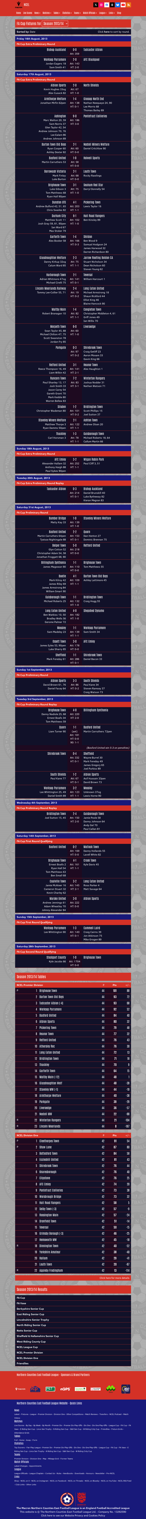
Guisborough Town (94, 433)
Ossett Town (59, 641)
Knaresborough (47, 1172)
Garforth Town (58, 236)
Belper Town (59, 545)
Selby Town (45, 1209)
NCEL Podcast (115, 1414)
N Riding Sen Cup (60, 1429)
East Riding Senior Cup (30, 1314)
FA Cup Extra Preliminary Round (36, 44)
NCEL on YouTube (108, 1480)
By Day (29, 1425)
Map (44, 1458)
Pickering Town (92, 202)
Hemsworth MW (48, 1239)
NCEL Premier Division (30, 985)
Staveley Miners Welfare (52, 420)
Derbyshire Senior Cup (30, 1308)
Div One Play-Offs (99, 1425)
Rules (59, 1473)
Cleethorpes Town (49, 1141)
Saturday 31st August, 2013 (34, 507)
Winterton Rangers (94, 378)
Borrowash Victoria (55, 171)
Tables (57, 13)
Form (35, 1440)
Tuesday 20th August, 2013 (33, 478)
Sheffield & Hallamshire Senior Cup (38, 1336)
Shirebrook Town (93, 347)
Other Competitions (74, 1414)
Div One (87, 1425)
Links (112, 13)
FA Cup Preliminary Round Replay (37, 704)
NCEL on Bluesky (92, 1480)
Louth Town (90, 171)
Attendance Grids (21, 1432)
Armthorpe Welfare (55, 98)
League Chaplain (36, 1473)
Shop (119, 13)
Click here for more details (114, 1278)
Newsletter (100, 1473)
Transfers (103, 1414)
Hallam (43, 1258)
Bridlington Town (93, 406)
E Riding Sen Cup (27, 1429)
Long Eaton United (94, 288)
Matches (47, 13)
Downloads (79, 1473)
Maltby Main (59, 309)
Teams (77, 13)
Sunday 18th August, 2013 (33, 448)
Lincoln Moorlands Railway (50, 288)
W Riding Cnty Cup (91, 1429)
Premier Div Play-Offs (73, 1425)
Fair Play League (34, 1447)
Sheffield (61, 655)
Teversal (88, 275)
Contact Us (50, 1473)
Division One (59, 1414)
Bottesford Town (48, 1153)
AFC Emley (60, 459)
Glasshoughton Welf (50, 1083)
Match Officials (90, 13)
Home (18, 13)
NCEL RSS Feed (124, 1480)
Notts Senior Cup (27, 1330)
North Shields (91, 85)
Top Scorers (19, 1447)
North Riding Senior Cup (31, 1325)
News (37, 13)
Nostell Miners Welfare (96, 144)
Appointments (35, 1466)
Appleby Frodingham (51, 1270)
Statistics (67, 13)
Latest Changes (21, 1466)
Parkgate (61, 347)
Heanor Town (91, 365)
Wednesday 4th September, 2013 (37, 802)
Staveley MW (46, 1089)
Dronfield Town (47, 1221)
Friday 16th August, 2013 (32, 38)
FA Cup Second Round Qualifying (36, 951)
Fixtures (24, 1414)
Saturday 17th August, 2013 (34, 74)
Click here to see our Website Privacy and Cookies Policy (73, 1515)
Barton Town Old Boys (54, 144)
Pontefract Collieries (95, 116)
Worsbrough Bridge (50, 1196)
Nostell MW (45, 1114)
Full (16, 1440)
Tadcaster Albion (93, 49)
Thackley (61, 433)
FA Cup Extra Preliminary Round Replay (40, 483)
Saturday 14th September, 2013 (36, 836)
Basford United (57, 158)
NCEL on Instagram (39, 1480)
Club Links (20, 1484)
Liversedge (89, 326)
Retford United (57, 365)
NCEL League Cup (27, 1347)
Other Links (31, 1484)
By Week (37, 1425)
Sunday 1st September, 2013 (34, 669)
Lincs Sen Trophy (44, 1429)
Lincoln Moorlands (49, 1126)
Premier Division (45, 1414)
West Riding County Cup (31, 1341)
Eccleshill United (48, 1159)
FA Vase (21, 1303)
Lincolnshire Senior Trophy (33, 1319)
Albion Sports (58, 85)
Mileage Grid (53, 1458)
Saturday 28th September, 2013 (36, 946)
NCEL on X (25, 1480)
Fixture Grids (117, 1429)
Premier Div (57, 1425)
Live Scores (27, 13)
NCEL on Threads (75, 1480)
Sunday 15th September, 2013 (35, 917)
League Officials (21, 1473)
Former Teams (67, 1458)
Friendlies (22, 1363)
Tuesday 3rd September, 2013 (35, 699)
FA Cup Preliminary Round (32, 512)
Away (28, 1440)
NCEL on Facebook (58, 1480)
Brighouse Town (57, 185)
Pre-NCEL (110, 1473)
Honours (90, 1473)
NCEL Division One (27, 1135)
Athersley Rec (47, 1046)
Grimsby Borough (49, 1233)
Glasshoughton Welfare (52, 257)
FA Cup (21, 1298)
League (103, 13)
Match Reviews (91, 1414)
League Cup (114, 1425)
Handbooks (68, 1473)
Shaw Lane (45, 1147)
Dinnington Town (48, 1246)
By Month (46, 1425)
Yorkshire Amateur (49, 1252)
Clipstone (44, 1178)
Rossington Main (48, 1215)
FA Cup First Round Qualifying (34, 841)
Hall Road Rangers (94, 216)
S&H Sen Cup (75, 1429)
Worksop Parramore (55, 59)
